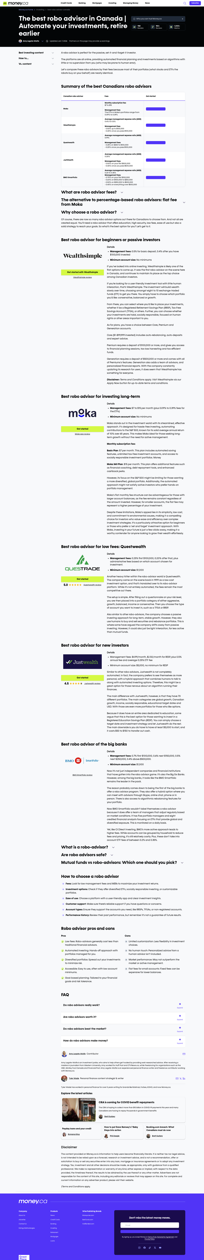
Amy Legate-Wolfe (31, 41)
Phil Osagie (114, 1136)
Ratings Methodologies (27, 1228)
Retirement (54, 1232)
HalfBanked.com (88, 1224)
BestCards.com (87, 1220)
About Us (22, 1215)
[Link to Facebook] (145, 1248)
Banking (83, 3)
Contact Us (23, 1224)
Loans (52, 1241)
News (147, 3)
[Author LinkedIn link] (184, 1078)
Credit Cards (67, 3)
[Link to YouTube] (160, 1248)
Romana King (74, 1134)
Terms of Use (152, 1237)
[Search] (184, 3)
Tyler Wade (74, 1078)
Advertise (22, 1220)
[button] (181, 1006)
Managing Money (131, 3)
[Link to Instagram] (139, 1248)
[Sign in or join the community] (195, 3)
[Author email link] (184, 1054)
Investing (113, 3)
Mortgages (98, 3)
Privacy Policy (149, 1239)
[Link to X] (155, 1248)
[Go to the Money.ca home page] (15, 3)
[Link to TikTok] (150, 1248)
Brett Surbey (109, 1116)
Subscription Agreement (165, 1237)
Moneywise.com (88, 1215)
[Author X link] (180, 1078)
